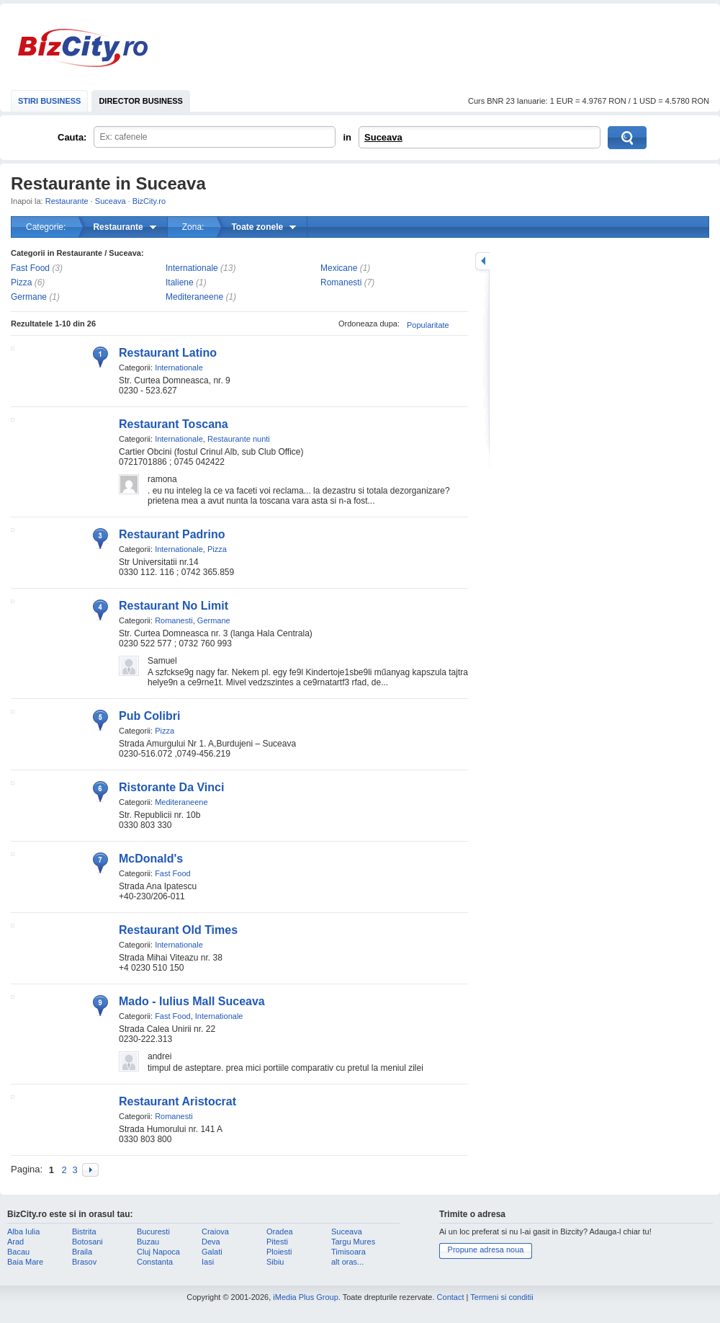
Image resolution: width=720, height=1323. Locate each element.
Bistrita (84, 1231)
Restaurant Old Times (178, 930)
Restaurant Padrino (172, 534)
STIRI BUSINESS (49, 101)
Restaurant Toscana (173, 424)
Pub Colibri (149, 716)
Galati (212, 1251)
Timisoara (348, 1251)
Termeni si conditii (501, 1297)
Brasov (84, 1261)
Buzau (148, 1241)
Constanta (155, 1261)
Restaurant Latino (168, 353)
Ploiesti (279, 1251)
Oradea (279, 1231)
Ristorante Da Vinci (171, 787)
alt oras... (347, 1261)
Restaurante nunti (238, 439)
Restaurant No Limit (173, 606)
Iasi (208, 1261)
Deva (211, 1241)
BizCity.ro (83, 48)
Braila (82, 1251)
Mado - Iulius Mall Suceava (192, 1001)
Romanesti (340, 282)
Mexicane (338, 268)
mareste (482, 261)
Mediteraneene (194, 297)
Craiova (215, 1231)
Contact (450, 1297)
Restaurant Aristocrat (177, 1101)
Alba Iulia (23, 1231)
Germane (29, 297)
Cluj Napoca (158, 1251)
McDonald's (151, 858)
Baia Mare (25, 1261)
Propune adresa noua (486, 1249)
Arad (15, 1241)
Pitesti (277, 1241)
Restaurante (67, 201)
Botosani (87, 1241)
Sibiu (275, 1261)
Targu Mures (353, 1241)
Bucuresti (153, 1231)
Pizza (21, 282)
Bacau (18, 1251)
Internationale (192, 268)
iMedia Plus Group (305, 1297)
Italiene (180, 282)
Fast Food (30, 268)
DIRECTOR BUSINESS (141, 101)
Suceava (383, 137)
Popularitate (428, 325)
